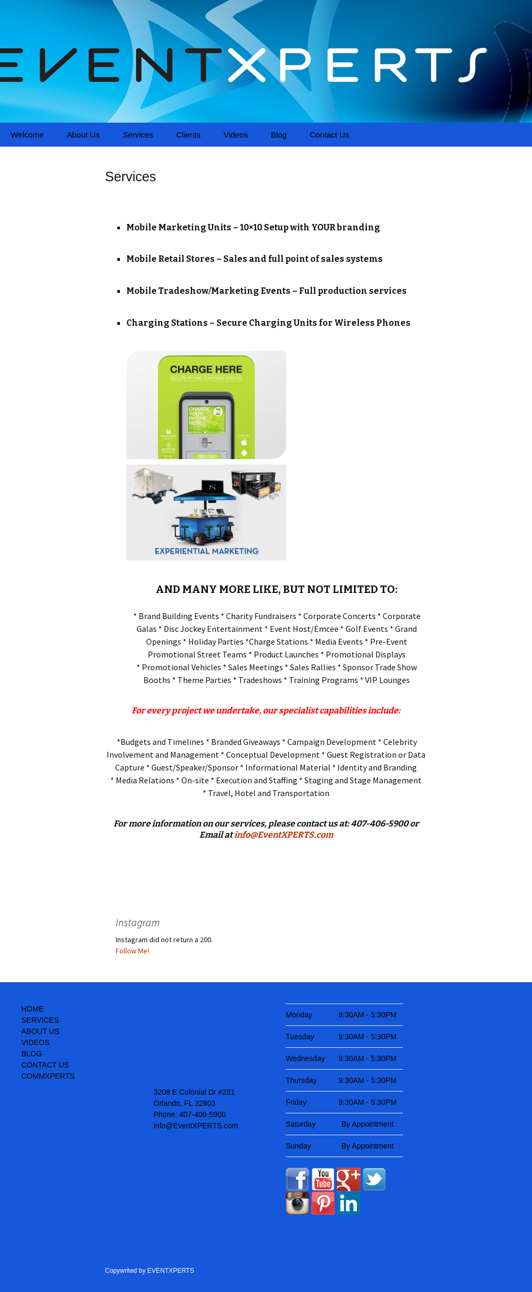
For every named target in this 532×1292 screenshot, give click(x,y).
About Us (83, 134)
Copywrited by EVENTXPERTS (149, 1270)
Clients (188, 134)
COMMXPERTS (48, 1076)
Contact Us (329, 134)
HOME (32, 1009)
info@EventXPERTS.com (283, 835)
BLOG (31, 1053)
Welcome (27, 134)
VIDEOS (35, 1042)
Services (138, 134)
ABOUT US (40, 1031)
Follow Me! (132, 951)
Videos (235, 134)
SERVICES (40, 1020)
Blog (279, 134)
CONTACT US (45, 1065)
